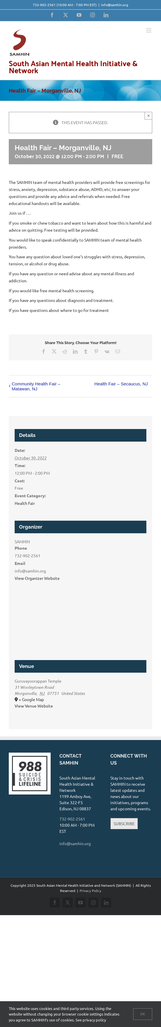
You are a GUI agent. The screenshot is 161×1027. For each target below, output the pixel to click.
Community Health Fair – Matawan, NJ (36, 386)
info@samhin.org (114, 4)
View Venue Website (34, 705)
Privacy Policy (90, 890)
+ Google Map (31, 699)
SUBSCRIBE (124, 823)
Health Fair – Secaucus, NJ (121, 383)
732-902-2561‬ (44, 4)
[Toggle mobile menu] (149, 30)
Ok (142, 1013)
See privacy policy (91, 1019)
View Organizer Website (37, 578)
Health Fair (25, 503)
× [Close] (148, 115)
